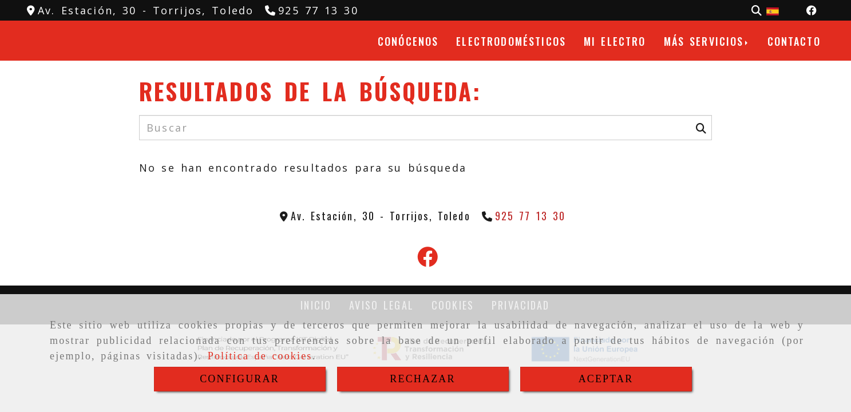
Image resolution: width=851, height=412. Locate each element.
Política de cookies (260, 356)
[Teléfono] (311, 10)
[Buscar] (756, 11)
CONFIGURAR (239, 379)
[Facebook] (811, 10)
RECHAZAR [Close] (422, 379)
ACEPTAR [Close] (606, 379)
